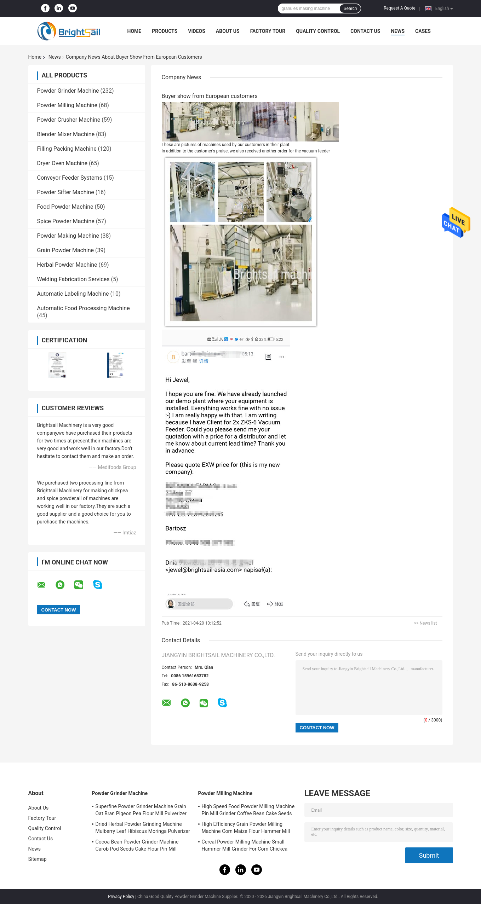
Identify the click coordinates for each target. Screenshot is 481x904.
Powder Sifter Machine (65, 192)
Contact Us (365, 31)
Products (164, 31)
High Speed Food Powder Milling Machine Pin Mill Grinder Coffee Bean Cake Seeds (248, 810)
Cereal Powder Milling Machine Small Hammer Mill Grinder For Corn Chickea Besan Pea (245, 846)
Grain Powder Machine (65, 250)
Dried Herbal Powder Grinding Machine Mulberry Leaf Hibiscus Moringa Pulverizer (143, 827)
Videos (196, 31)
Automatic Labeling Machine (73, 293)
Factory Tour (268, 31)
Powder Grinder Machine (68, 90)
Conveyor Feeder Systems (69, 177)
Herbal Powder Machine (67, 264)
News (398, 31)
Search (350, 8)
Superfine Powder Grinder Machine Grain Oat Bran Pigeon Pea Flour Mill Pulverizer (141, 810)
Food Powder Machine (65, 206)
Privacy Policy (121, 896)
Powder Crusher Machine (69, 119)
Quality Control (318, 31)
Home (134, 31)
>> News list (425, 623)
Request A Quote (399, 8)
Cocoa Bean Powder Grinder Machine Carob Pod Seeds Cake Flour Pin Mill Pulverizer (137, 846)
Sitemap (37, 859)
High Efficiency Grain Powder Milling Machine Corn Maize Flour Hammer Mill (246, 827)
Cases (423, 31)
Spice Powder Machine (66, 221)
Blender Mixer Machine (66, 134)
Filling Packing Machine (67, 148)
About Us (228, 31)
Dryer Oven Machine (62, 163)
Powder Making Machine (68, 235)
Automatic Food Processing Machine (83, 308)
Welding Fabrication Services (73, 279)
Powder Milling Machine (67, 105)
